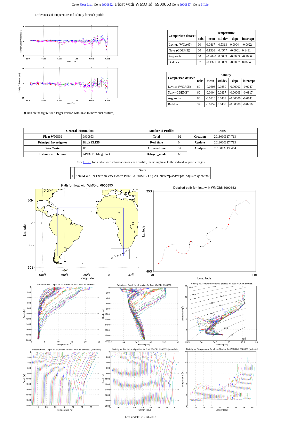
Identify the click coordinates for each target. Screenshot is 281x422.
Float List (86, 4)
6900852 (107, 4)
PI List (205, 4)
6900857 (185, 4)
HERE (87, 162)
